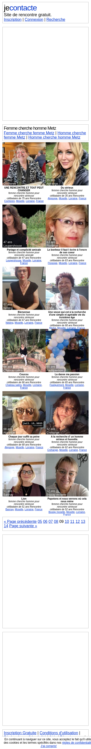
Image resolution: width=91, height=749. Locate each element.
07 (51, 521)
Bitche (52, 328)
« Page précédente (20, 521)
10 (67, 521)
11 (72, 521)
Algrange (53, 198)
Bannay (10, 509)
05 (40, 521)
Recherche (55, 19)
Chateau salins (14, 385)
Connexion (34, 19)
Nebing (9, 322)
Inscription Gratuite (20, 733)
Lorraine (30, 201)
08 (56, 521)
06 (45, 521)
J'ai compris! (49, 746)
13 (83, 521)
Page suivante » (23, 526)
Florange (52, 263)
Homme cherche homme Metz (54, 137)
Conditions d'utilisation (59, 733)
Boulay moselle (57, 512)
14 (6, 526)
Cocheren (9, 201)
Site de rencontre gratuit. (28, 14)
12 (77, 521)
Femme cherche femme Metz (29, 133)
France (40, 201)
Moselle (20, 201)
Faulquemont (57, 385)
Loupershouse (13, 260)
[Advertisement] (45, 73)
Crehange (52, 450)
